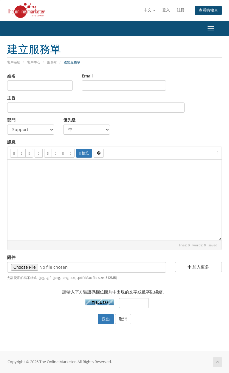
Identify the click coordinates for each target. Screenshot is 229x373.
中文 (149, 10)
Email (87, 76)
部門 (11, 120)
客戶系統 (13, 62)
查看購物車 (208, 10)
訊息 (11, 142)
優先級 (69, 120)
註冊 (181, 10)
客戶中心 (33, 62)
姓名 (11, 76)
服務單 (52, 62)
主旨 (11, 98)
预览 (84, 153)
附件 (11, 257)
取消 (123, 319)
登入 (166, 10)
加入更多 (198, 267)
